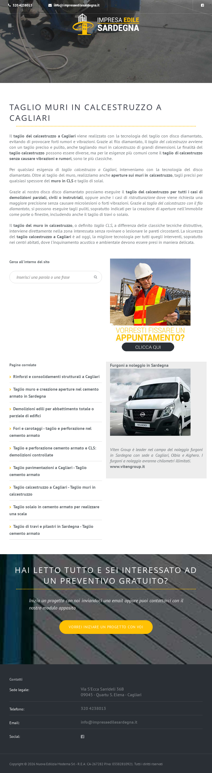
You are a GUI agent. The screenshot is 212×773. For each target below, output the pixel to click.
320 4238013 (22, 5)
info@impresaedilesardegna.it (74, 5)
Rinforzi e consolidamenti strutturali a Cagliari (56, 376)
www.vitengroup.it (127, 466)
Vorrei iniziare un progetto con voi (106, 627)
